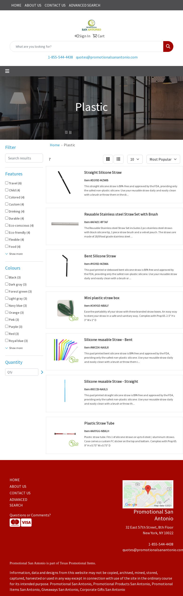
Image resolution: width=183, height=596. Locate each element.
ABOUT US (33, 5)
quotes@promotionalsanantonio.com (107, 57)
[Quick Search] (86, 46)
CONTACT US (55, 5)
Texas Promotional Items (77, 563)
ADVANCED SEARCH (84, 5)
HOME (16, 5)
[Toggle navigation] (7, 71)
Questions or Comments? (30, 515)
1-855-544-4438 (60, 57)
